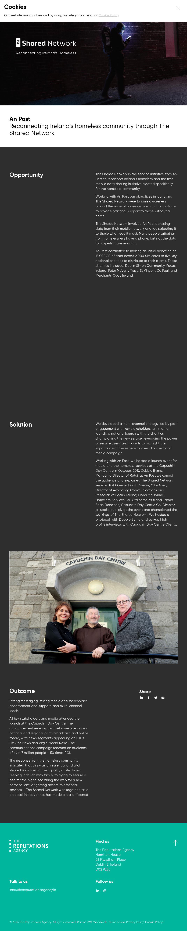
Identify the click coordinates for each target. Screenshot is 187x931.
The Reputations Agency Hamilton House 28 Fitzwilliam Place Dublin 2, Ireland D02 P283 (115, 859)
